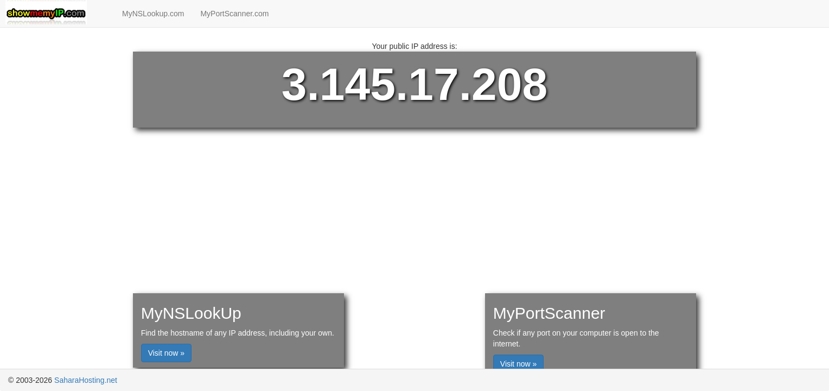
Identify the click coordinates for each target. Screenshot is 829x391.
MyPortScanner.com (234, 13)
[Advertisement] (414, 121)
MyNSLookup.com (153, 13)
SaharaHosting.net (85, 380)
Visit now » (166, 353)
